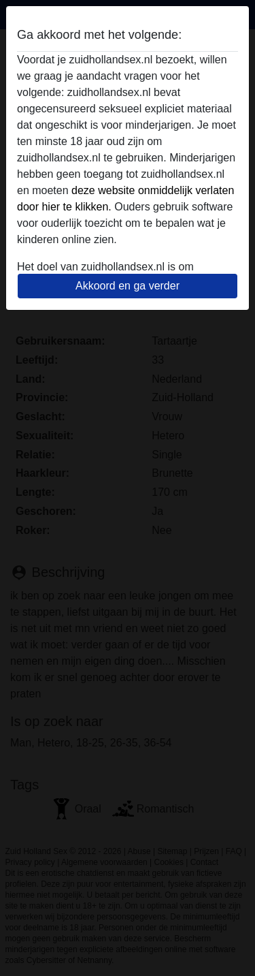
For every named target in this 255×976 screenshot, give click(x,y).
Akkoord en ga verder (127, 286)
